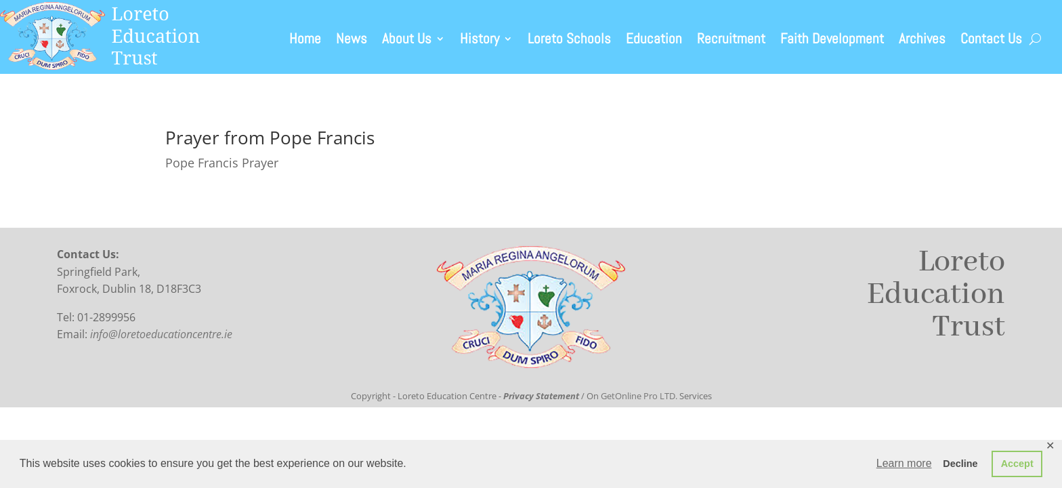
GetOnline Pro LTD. (639, 396)
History (479, 40)
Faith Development (832, 40)
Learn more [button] (904, 463)
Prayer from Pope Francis (270, 137)
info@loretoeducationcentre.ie (161, 334)
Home (305, 40)
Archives (922, 40)
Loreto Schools (569, 40)
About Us (406, 40)
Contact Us (991, 40)
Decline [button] (960, 463)
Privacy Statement (541, 396)
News (351, 40)
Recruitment (731, 40)
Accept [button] (1017, 463)
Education (654, 40)
